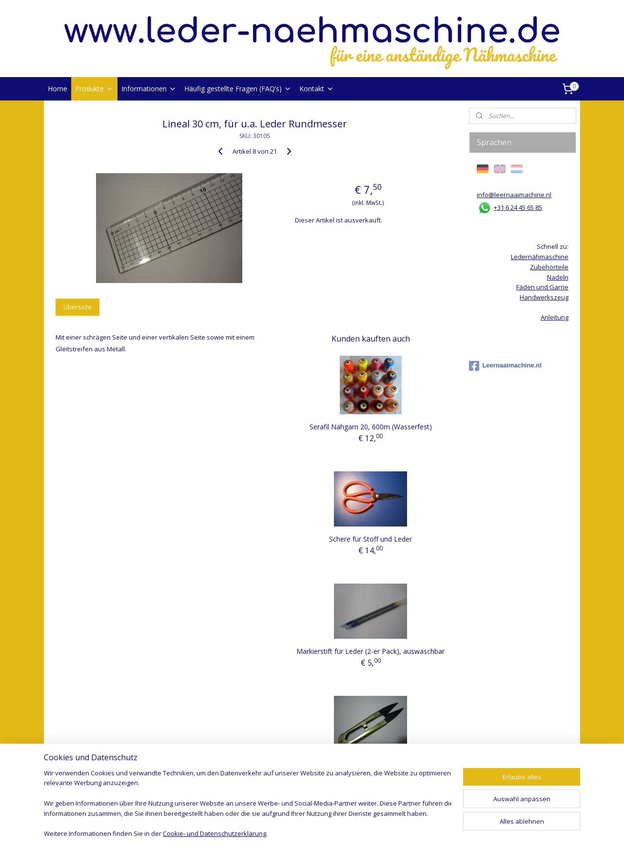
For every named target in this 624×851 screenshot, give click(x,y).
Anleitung (554, 317)
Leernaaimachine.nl (505, 366)
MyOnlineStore (426, 833)
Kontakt (316, 88)
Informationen (148, 88)
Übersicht (77, 307)
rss (301, 833)
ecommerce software (339, 833)
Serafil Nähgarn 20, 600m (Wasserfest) (371, 426)
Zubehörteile (549, 267)
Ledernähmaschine (539, 256)
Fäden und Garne (542, 287)
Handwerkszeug (544, 297)
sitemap (280, 833)
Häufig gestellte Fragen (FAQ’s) (238, 88)
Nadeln (557, 277)
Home (57, 88)
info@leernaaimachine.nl (514, 194)
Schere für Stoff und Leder (370, 539)
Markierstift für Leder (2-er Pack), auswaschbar (370, 651)
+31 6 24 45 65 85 (518, 207)
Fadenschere (371, 763)
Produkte (94, 88)
